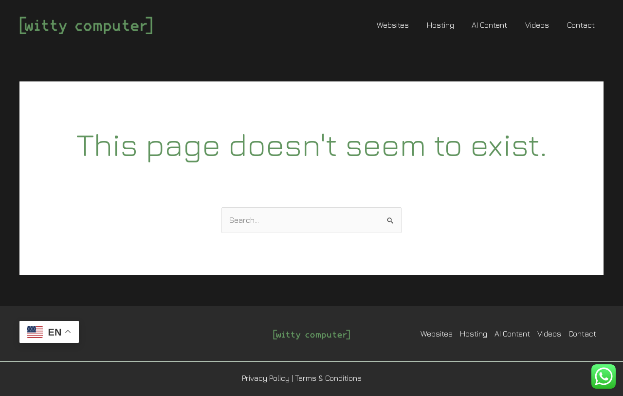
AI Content (495, 24)
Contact (582, 24)
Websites (403, 24)
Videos (540, 24)
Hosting (448, 24)
